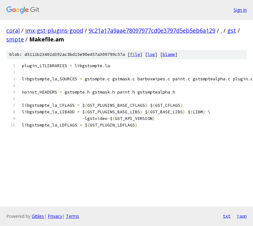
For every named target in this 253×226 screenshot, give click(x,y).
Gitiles (38, 216)
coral (13, 30)
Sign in (240, 10)
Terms (72, 216)
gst (231, 30)
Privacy (55, 216)
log (151, 54)
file (135, 54)
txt (226, 216)
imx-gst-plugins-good (54, 30)
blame (169, 54)
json (242, 216)
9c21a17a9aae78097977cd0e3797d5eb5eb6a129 (152, 30)
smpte (15, 39)
